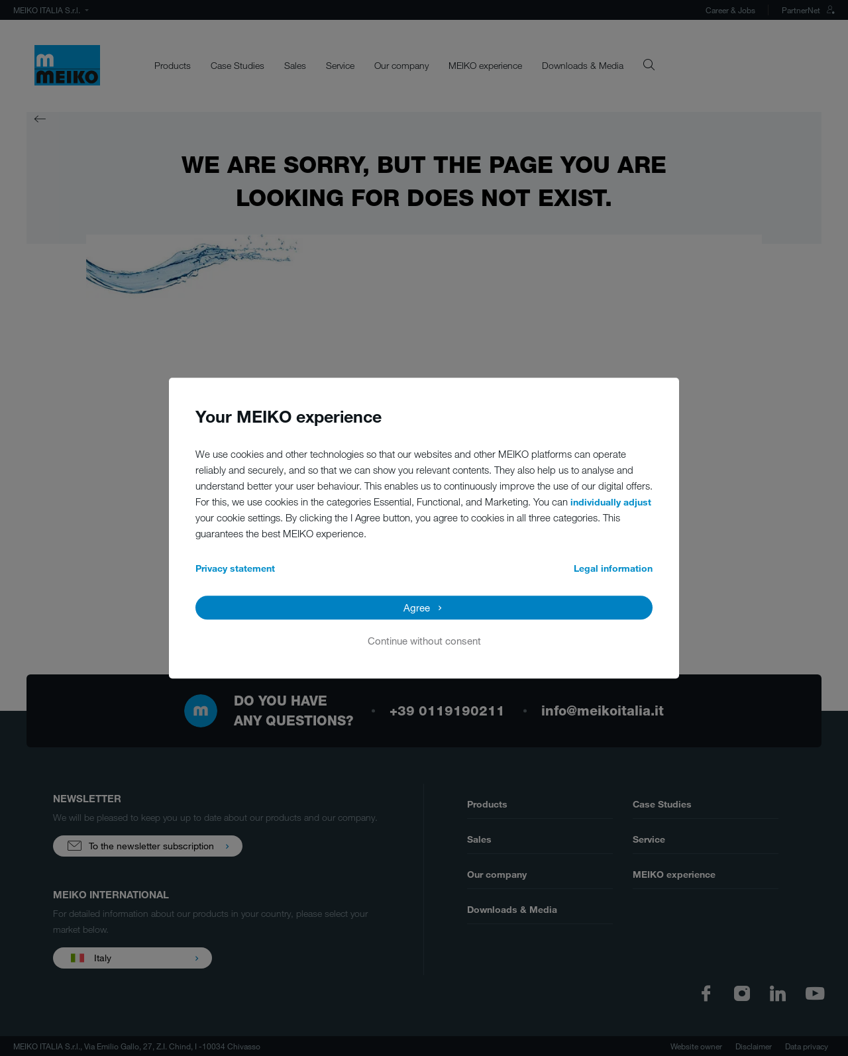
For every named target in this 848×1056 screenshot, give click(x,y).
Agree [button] (416, 607)
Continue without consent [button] (424, 641)
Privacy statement (235, 568)
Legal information (613, 568)
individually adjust (610, 501)
